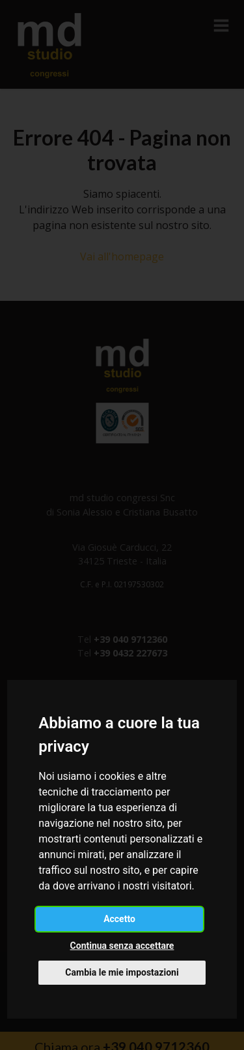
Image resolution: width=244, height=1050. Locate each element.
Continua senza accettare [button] (122, 945)
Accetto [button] (119, 919)
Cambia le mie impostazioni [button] (121, 972)
